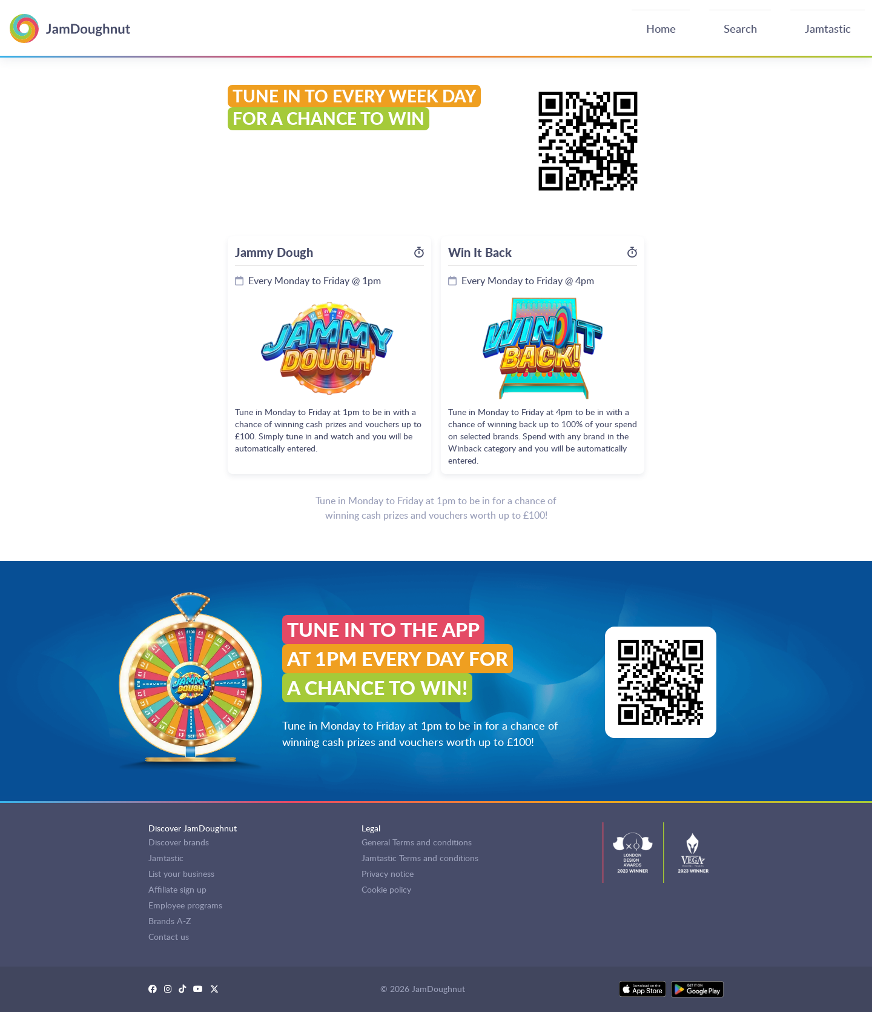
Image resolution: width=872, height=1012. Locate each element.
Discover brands (178, 842)
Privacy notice (388, 873)
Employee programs (185, 905)
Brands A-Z (169, 921)
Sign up (814, 24)
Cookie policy (386, 889)
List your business (181, 873)
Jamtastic (165, 858)
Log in (849, 24)
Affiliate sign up (177, 889)
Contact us (168, 936)
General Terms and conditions (417, 842)
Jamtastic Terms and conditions (420, 858)
